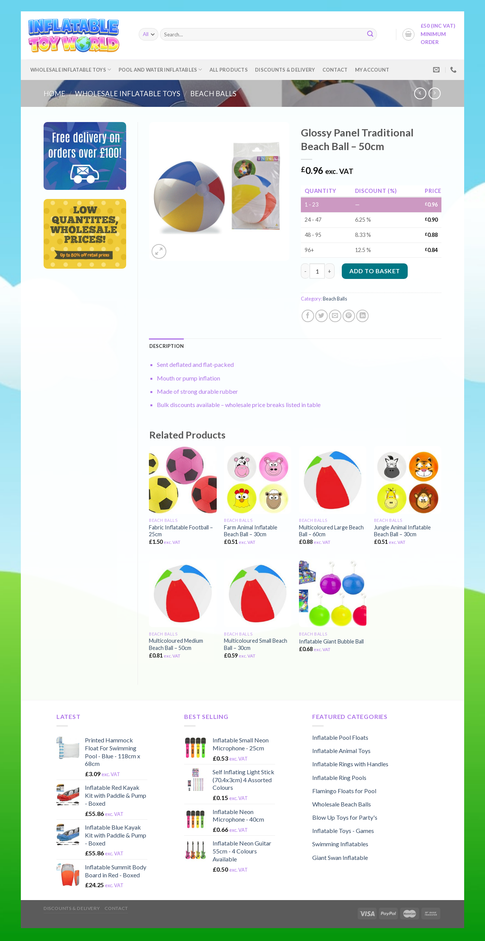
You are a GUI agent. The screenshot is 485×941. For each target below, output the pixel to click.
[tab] (166, 346)
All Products (229, 70)
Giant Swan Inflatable (340, 857)
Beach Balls (213, 93)
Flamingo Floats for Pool (344, 790)
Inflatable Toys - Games (343, 830)
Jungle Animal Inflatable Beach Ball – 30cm (402, 531)
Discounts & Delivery (285, 70)
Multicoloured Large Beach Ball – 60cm (331, 531)
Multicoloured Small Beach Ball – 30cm (255, 644)
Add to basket (374, 270)
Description (166, 346)
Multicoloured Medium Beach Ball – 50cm (176, 644)
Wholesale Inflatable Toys (70, 69)
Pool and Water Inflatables (160, 69)
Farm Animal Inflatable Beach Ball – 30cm (250, 531)
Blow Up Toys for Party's (344, 817)
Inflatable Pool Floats (340, 737)
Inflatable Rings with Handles (350, 763)
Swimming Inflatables (340, 843)
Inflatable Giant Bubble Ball (331, 641)
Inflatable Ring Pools (339, 777)
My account (372, 70)
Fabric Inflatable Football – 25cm (181, 531)
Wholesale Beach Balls (341, 804)
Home (54, 93)
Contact (335, 70)
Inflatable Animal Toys (341, 750)
